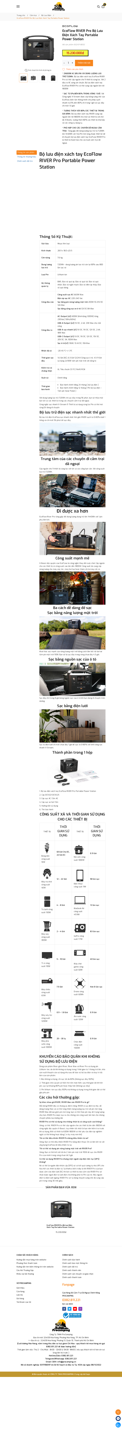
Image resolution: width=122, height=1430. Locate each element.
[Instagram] (80, 1309)
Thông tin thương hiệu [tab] (26, 157)
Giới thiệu (21, 1288)
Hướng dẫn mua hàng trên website (31, 1260)
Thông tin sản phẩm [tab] (25, 152)
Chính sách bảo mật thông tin (75, 1263)
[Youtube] (75, 1309)
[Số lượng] (68, 63)
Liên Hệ (20, 1295)
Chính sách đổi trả (70, 1267)
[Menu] (18, 6)
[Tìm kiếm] (98, 6)
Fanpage (68, 1285)
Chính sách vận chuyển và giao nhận (77, 1274)
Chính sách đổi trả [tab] (25, 161)
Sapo (88, 1374)
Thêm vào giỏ (84, 63)
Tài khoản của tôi (24, 1302)
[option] (38, 46)
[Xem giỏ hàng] (103, 6)
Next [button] (60, 78)
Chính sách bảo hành (71, 1260)
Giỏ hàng (20, 1298)
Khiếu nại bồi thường (25, 1274)
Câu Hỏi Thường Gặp (25, 1270)
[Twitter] (69, 1309)
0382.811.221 (71, 1300)
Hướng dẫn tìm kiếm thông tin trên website (35, 1267)
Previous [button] (16, 78)
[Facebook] (64, 1309)
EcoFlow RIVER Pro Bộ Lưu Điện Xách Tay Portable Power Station (60, 1226)
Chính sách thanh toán (71, 1277)
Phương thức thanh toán (27, 1263)
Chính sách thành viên (71, 1270)
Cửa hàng (20, 1291)
